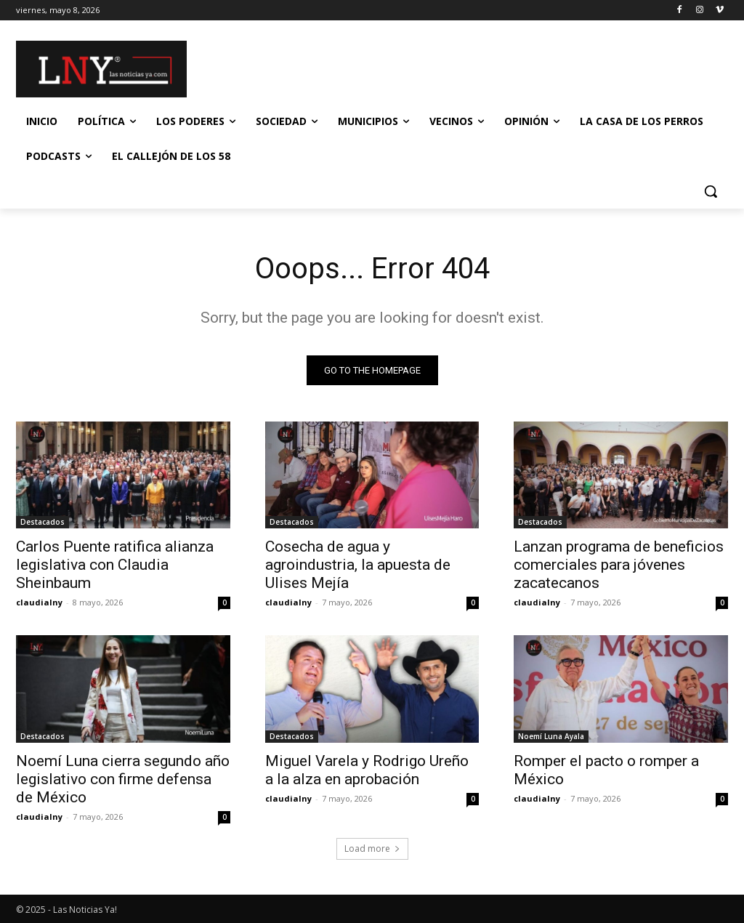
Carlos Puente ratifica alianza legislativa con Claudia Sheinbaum (115, 565)
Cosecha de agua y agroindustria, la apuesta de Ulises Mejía (357, 565)
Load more (372, 848)
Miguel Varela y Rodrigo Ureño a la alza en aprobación (367, 770)
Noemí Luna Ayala (551, 736)
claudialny (39, 602)
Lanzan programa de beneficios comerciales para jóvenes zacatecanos (619, 565)
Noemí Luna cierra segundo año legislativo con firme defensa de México (123, 779)
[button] (710, 191)
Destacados (42, 522)
